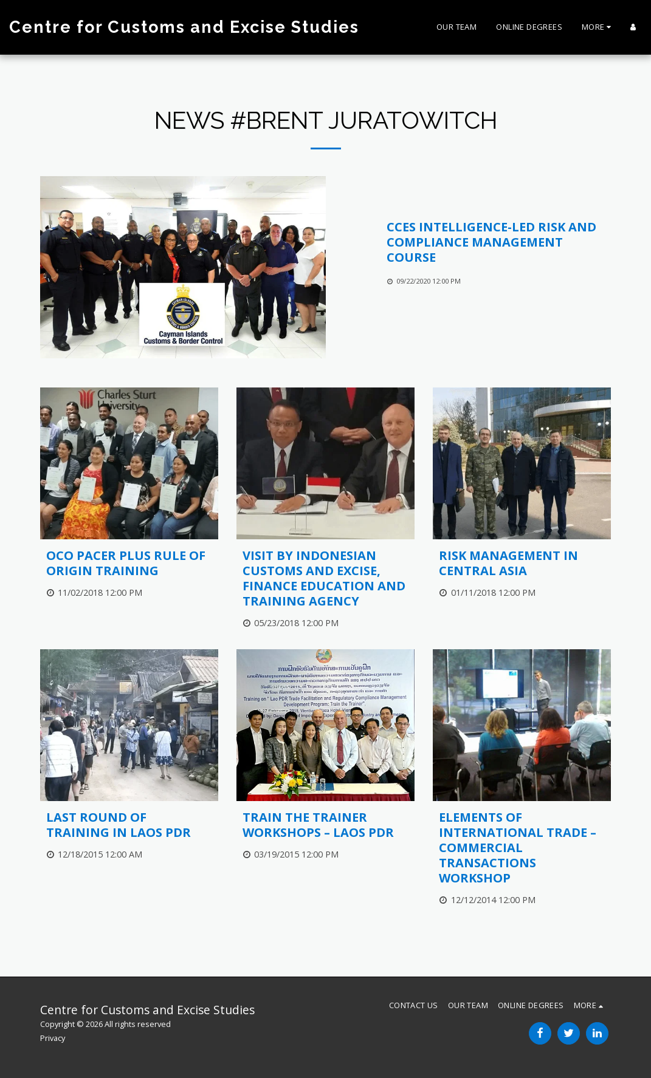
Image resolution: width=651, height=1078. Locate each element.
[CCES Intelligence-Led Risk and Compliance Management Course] (499, 242)
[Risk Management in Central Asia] (522, 563)
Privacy (52, 1037)
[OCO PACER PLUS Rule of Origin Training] (129, 563)
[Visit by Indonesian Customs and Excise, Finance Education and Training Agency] (325, 578)
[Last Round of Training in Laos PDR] (129, 825)
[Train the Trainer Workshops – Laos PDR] (325, 825)
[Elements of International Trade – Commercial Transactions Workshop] (522, 847)
